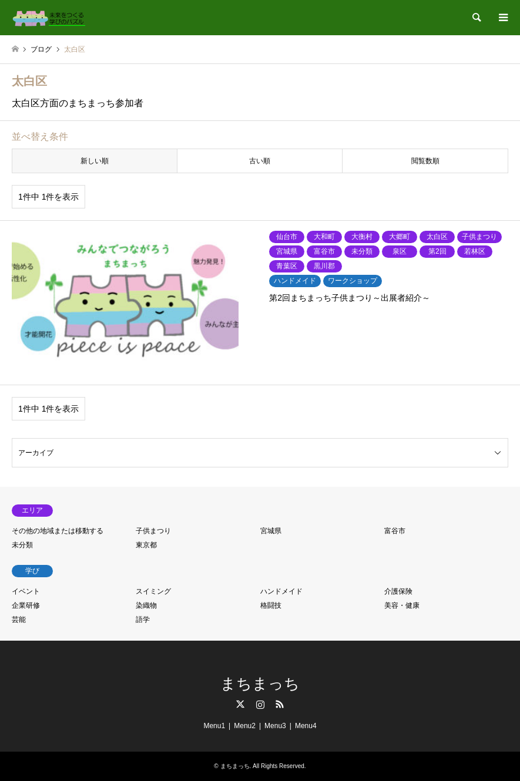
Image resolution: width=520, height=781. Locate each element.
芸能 (19, 619)
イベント (26, 591)
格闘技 (270, 605)
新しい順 (94, 161)
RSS (280, 704)
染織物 (146, 605)
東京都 (146, 545)
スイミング (153, 591)
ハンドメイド (281, 591)
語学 (143, 619)
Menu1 (214, 726)
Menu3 (275, 726)
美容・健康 (402, 605)
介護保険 (398, 591)
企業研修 (26, 605)
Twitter (240, 704)
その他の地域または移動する (57, 531)
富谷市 (394, 531)
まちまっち (260, 683)
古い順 (259, 161)
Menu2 (245, 726)
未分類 (22, 545)
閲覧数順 (425, 161)
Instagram (260, 704)
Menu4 (306, 726)
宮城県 (270, 531)
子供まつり (153, 531)
